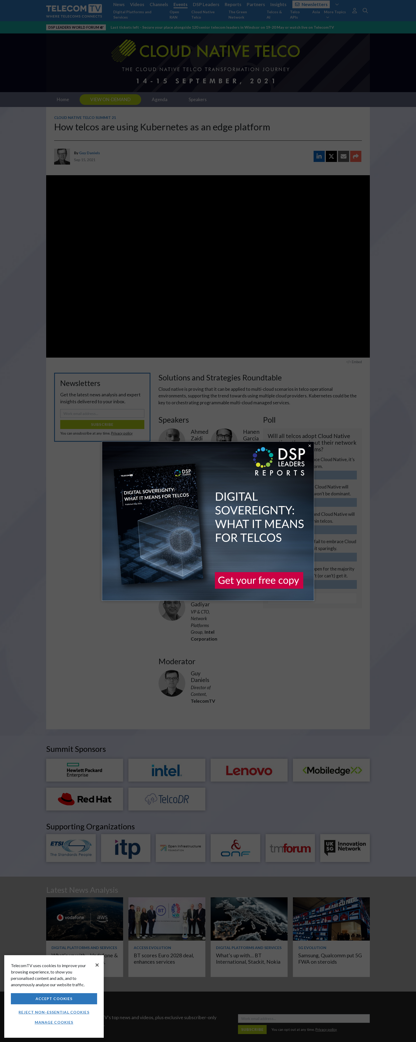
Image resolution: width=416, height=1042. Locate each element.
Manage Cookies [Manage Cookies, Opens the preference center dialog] (54, 1022)
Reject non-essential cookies (54, 1012)
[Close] (97, 965)
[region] (54, 996)
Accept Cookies (54, 998)
